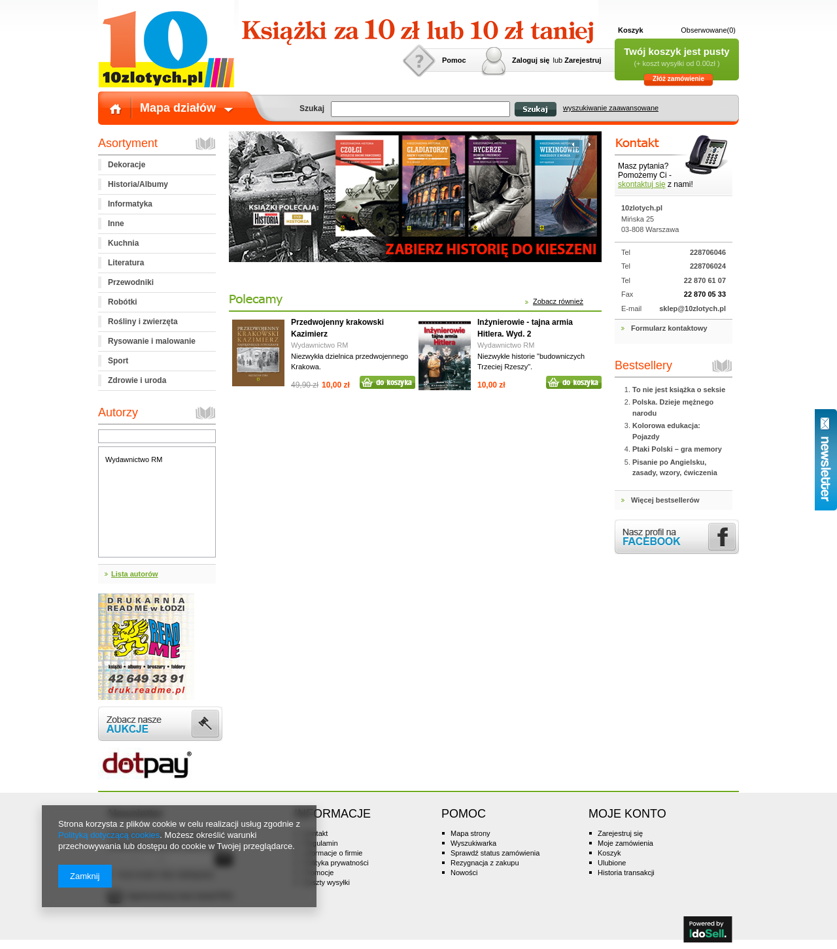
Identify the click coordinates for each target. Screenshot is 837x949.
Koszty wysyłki (326, 882)
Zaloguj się (530, 60)
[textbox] (420, 109)
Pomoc (454, 60)
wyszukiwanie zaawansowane (610, 108)
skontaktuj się (642, 184)
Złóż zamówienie (678, 78)
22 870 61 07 (705, 280)
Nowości (464, 872)
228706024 (708, 266)
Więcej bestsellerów (665, 500)
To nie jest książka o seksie (678, 389)
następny (588, 144)
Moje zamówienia (625, 843)
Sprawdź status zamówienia (495, 853)
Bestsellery (643, 365)
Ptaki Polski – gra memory (677, 449)
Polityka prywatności (336, 863)
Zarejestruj (582, 60)
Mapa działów (178, 107)
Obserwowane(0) (708, 30)
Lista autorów (134, 574)
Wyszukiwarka (473, 843)
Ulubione (612, 863)
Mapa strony (470, 833)
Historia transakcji (626, 872)
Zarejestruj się (620, 833)
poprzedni (573, 144)
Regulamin (320, 843)
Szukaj (535, 109)
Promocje (318, 872)
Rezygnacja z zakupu (485, 863)
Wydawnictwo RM (133, 459)
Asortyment (128, 143)
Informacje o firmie (332, 853)
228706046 (708, 252)
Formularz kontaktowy (669, 328)
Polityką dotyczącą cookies (109, 835)
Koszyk (630, 30)
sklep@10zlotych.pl (692, 308)
